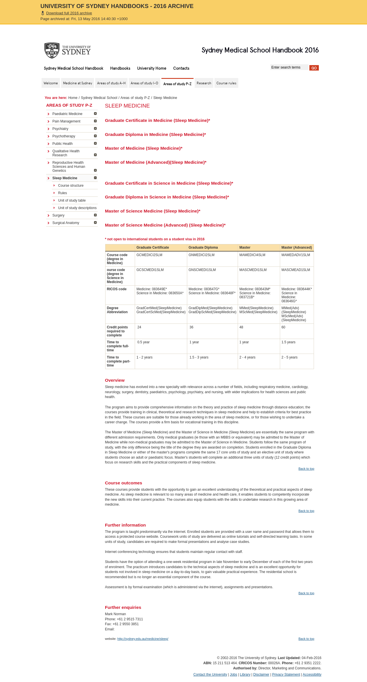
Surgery (58, 215)
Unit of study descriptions (77, 208)
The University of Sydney (73, 50)
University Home (151, 68)
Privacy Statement (286, 675)
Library (245, 675)
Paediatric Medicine (67, 114)
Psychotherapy (63, 136)
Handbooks (120, 68)
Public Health (62, 144)
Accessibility (312, 675)
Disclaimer (261, 675)
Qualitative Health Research (66, 153)
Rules (62, 193)
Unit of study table (72, 200)
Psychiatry (60, 129)
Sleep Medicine (64, 178)
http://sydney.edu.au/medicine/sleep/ (142, 638)
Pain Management (66, 121)
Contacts (181, 68)
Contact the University (210, 675)
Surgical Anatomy (65, 223)
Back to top (306, 468)
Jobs (233, 675)
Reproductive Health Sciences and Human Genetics (68, 167)
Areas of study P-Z (135, 98)
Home (72, 98)
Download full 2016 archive (69, 13)
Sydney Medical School (99, 98)
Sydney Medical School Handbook (73, 68)
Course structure (71, 186)
